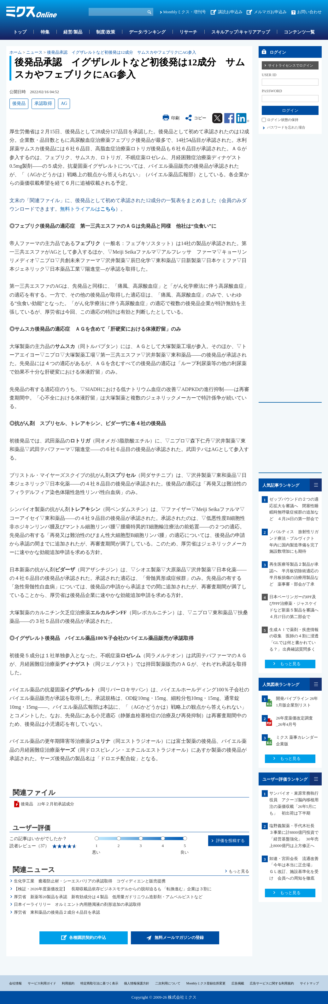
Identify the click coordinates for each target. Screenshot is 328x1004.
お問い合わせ (309, 11)
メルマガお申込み (270, 11)
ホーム (15, 52)
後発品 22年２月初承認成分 (47, 804)
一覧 (316, 484)
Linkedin (242, 118)
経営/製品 (72, 32)
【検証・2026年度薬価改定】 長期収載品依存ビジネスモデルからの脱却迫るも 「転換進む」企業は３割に (113, 889)
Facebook (229, 118)
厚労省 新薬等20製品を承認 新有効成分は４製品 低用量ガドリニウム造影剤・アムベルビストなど (108, 896)
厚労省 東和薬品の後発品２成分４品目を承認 (57, 912)
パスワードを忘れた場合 (286, 127)
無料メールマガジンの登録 (179, 937)
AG (64, 103)
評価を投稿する (230, 840)
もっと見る (239, 871)
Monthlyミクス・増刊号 (184, 11)
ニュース (34, 52)
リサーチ (188, 32)
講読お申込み (230, 11)
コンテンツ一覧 (299, 32)
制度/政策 (105, 32)
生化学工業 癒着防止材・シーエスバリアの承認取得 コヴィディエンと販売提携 (90, 881)
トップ (19, 32)
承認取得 (43, 103)
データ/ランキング (147, 32)
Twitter (217, 118)
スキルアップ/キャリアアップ (240, 32)
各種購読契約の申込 (87, 937)
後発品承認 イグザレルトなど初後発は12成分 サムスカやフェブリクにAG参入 (121, 52)
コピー (200, 118)
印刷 (175, 118)
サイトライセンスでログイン (290, 65)
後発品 (19, 103)
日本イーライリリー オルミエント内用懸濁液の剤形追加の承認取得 (77, 904)
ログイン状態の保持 (282, 120)
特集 (45, 32)
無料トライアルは (87, 209)
